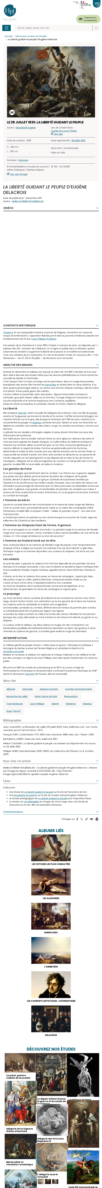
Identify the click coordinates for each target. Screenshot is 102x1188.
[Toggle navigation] (6, 28)
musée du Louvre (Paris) (64, 131)
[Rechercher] (54, 28)
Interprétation (15, 638)
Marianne (71, 703)
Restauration (71, 696)
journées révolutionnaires (78, 689)
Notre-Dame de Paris (46, 696)
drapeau (87, 703)
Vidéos (8, 208)
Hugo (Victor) (13, 711)
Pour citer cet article (17, 761)
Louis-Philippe (37, 703)
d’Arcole (22, 412)
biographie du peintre (25, 795)
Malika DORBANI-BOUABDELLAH (27, 201)
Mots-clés (9, 681)
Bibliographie (12, 720)
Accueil (8, 36)
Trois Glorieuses (14, 703)
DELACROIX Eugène (26, 127)
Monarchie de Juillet (17, 696)
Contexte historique (19, 325)
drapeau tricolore (49, 689)
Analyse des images (17, 365)
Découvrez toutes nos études (31, 36)
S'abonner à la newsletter (90, 19)
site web (58, 134)
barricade (27, 689)
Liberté (55, 703)
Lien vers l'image (18, 174)
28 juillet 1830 (78, 140)
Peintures (23, 160)
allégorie (10, 689)
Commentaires (13, 812)
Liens (6, 781)
